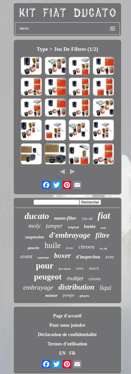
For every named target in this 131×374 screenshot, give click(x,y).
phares (84, 296)
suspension (34, 237)
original (73, 227)
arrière (65, 269)
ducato (36, 216)
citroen (86, 246)
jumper (54, 226)
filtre (102, 235)
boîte (103, 227)
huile (53, 245)
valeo (80, 268)
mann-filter (65, 218)
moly (35, 225)
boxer (62, 255)
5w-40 (103, 248)
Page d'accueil (67, 315)
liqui (106, 287)
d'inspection (88, 256)
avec (109, 256)
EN (62, 353)
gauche (33, 248)
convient (43, 257)
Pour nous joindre (67, 325)
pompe (68, 295)
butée (89, 226)
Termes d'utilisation (67, 343)
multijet (75, 278)
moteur (51, 295)
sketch (94, 268)
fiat (104, 216)
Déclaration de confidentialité (67, 334)
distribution (76, 287)
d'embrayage (69, 235)
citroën (94, 278)
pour (44, 265)
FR (72, 353)
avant (26, 256)
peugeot (48, 276)
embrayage (38, 287)
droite (69, 248)
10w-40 (86, 219)
